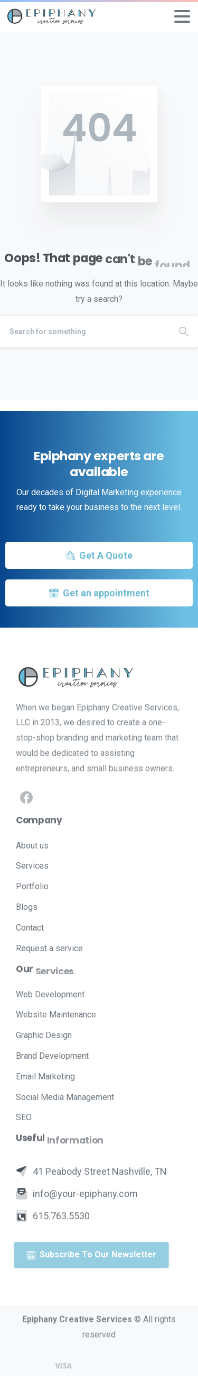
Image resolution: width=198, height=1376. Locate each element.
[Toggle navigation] (182, 16)
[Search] (84, 331)
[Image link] (99, 677)
